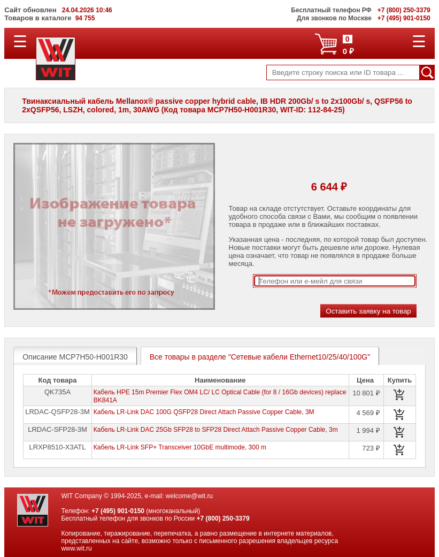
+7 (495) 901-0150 (117, 511)
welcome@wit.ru (189, 496)
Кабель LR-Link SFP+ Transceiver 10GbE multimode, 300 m (180, 447)
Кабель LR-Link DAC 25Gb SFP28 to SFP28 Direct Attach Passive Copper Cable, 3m (216, 429)
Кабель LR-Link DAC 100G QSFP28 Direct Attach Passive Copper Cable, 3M (204, 412)
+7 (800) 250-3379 (223, 518)
